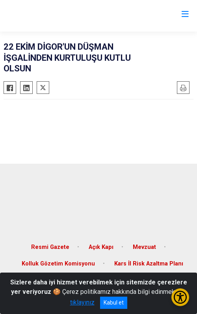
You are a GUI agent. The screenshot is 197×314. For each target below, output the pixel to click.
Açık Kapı (101, 247)
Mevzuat (144, 247)
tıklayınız (82, 302)
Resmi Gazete (50, 247)
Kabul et (114, 302)
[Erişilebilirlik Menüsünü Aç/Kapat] (180, 297)
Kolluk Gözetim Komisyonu (58, 263)
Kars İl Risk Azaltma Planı (148, 263)
